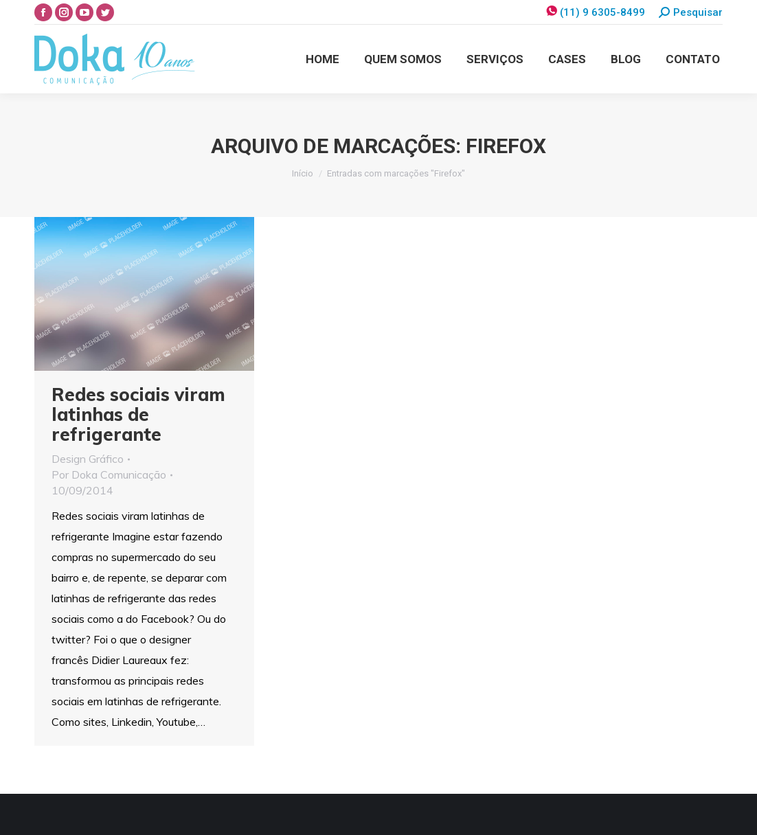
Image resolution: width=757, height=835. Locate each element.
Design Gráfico (88, 459)
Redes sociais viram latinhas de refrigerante (138, 414)
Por (109, 474)
